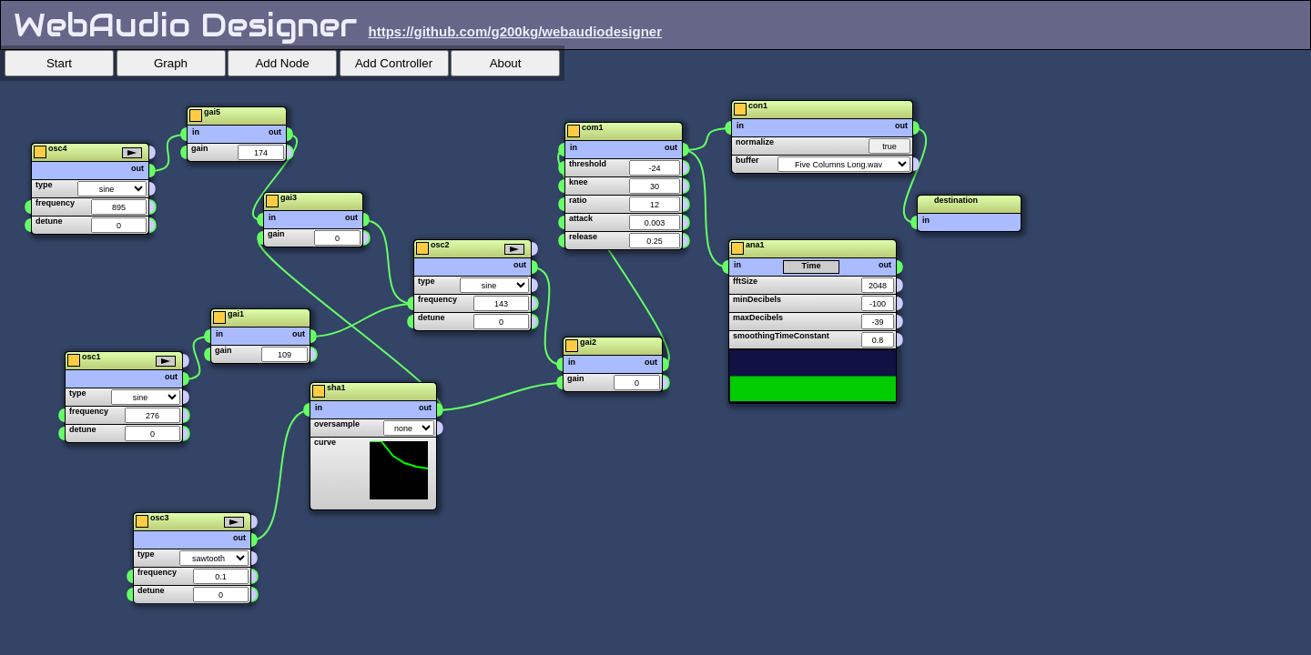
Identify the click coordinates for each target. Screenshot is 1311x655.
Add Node (282, 63)
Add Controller (393, 63)
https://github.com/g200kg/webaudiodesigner (516, 31)
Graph (171, 63)
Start (59, 63)
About (506, 63)
